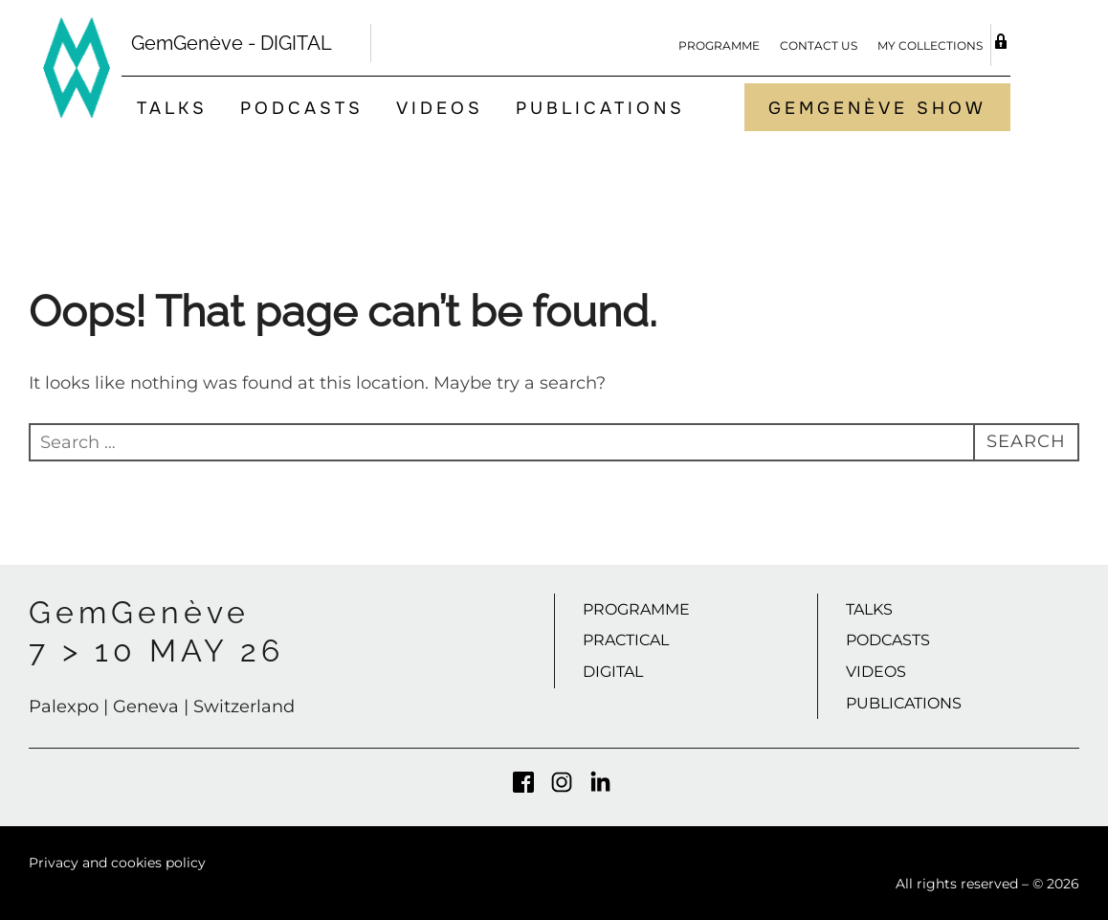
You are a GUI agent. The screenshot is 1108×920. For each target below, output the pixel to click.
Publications (600, 108)
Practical (626, 640)
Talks (172, 108)
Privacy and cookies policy (117, 862)
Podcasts (302, 108)
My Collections (930, 45)
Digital (613, 671)
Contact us (818, 45)
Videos (439, 108)
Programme (719, 45)
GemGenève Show (877, 108)
